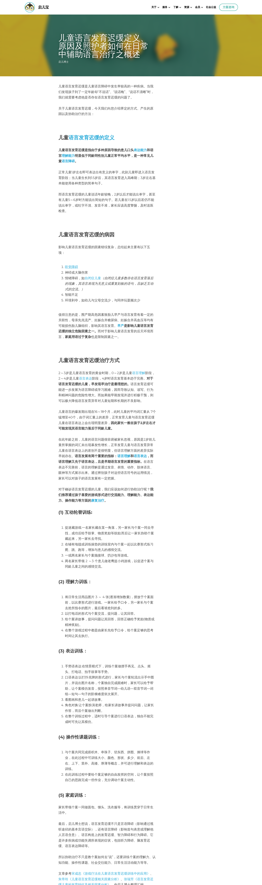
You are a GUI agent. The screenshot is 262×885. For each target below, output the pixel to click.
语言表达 (182, 328)
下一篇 (138, 841)
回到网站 (65, 863)
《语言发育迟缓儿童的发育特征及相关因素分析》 (121, 723)
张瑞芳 (80, 723)
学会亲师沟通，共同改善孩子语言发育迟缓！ (168, 848)
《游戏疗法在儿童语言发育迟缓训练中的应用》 (116, 718)
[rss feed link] (201, 863)
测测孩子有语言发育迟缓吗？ (131, 769)
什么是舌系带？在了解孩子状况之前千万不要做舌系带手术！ (93, 848)
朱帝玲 (158, 718)
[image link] (29, 7)
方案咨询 (228, 7)
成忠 (78, 718)
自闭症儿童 (93, 245)
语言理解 (138, 328)
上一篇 (64, 841)
